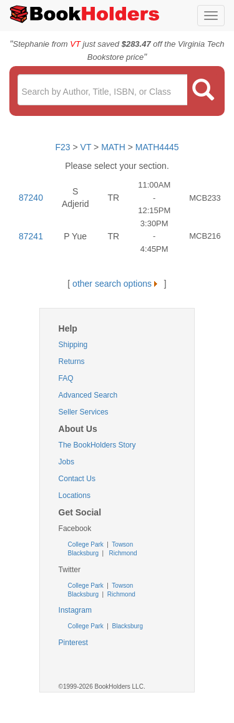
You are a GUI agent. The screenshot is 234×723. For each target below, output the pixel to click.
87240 (31, 198)
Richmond (122, 553)
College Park (86, 544)
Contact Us (77, 478)
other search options (117, 284)
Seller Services (84, 412)
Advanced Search (88, 395)
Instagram (75, 610)
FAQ (66, 378)
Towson (122, 544)
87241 (31, 236)
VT (87, 147)
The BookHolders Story (97, 445)
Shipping (73, 344)
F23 (62, 147)
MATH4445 (157, 147)
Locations (74, 495)
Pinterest (73, 642)
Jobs (66, 461)
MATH (113, 147)
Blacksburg (83, 553)
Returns (72, 361)
